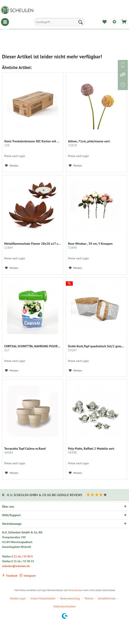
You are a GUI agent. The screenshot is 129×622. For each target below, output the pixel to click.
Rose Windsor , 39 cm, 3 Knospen (90, 246)
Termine (89, 598)
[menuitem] (5, 22)
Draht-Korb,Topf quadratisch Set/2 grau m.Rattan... (96, 348)
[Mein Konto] (114, 22)
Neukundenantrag (70, 598)
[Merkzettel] (105, 22)
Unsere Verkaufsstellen (42, 598)
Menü (5, 22)
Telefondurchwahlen (64, 606)
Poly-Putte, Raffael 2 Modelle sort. (91, 450)
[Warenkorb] (124, 22)
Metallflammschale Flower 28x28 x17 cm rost (32, 246)
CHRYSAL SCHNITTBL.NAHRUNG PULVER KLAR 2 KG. (32, 348)
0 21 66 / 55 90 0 (22, 556)
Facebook (9, 575)
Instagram (28, 575)
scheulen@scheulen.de (16, 566)
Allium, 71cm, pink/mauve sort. (89, 143)
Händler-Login (18, 598)
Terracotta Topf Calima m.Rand (24, 450)
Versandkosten (75, 590)
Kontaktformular (107, 598)
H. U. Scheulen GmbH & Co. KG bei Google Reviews (44, 495)
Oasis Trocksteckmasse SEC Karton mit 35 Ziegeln (32, 143)
